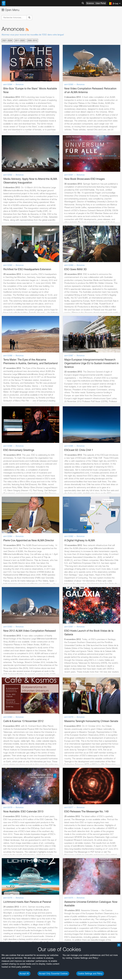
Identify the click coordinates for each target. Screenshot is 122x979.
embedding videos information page (35, 932)
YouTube (7, 924)
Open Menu (10, 10)
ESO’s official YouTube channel (74, 924)
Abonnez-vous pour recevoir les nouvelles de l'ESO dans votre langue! (33, 34)
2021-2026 (7, 40)
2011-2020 (20, 40)
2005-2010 (32, 40)
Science (90, 3)
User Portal (101, 3)
